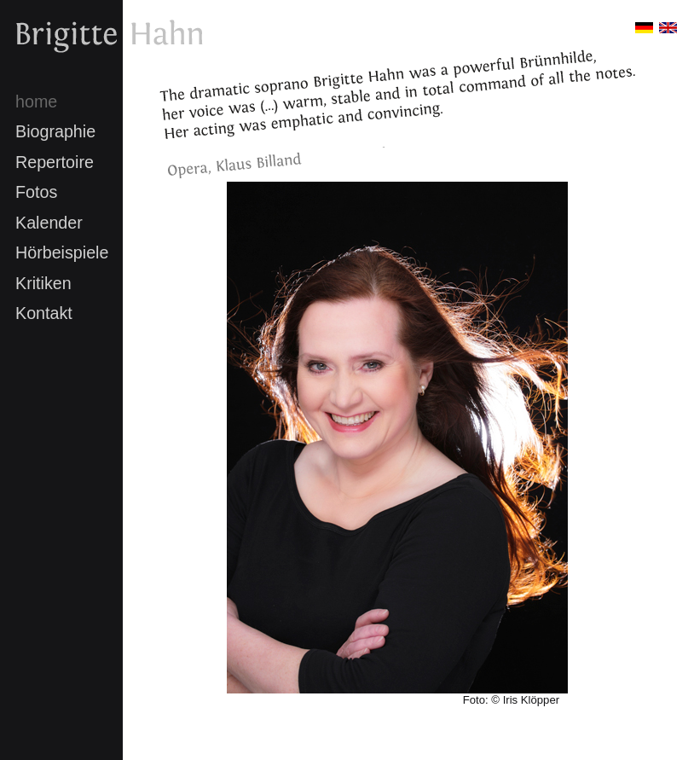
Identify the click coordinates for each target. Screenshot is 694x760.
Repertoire (54, 162)
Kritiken (43, 283)
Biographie (55, 131)
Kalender (49, 222)
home (36, 101)
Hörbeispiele (61, 252)
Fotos (36, 192)
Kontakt (43, 313)
